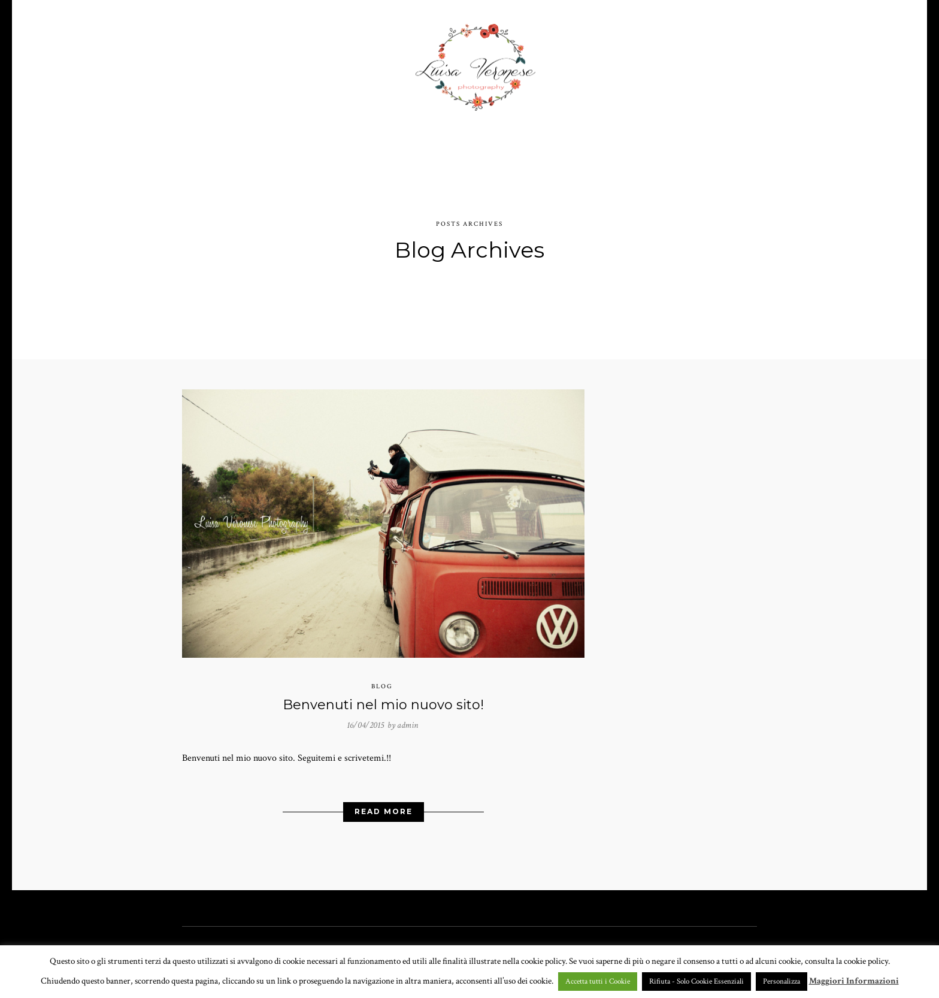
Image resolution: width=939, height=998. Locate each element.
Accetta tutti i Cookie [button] (597, 981)
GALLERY (378, 62)
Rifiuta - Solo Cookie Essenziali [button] (696, 981)
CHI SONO (584, 62)
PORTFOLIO (304, 62)
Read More (384, 805)
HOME (243, 62)
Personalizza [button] (781, 981)
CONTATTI (649, 62)
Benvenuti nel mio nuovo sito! (383, 699)
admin (407, 718)
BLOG (706, 62)
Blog (382, 680)
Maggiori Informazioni (854, 981)
